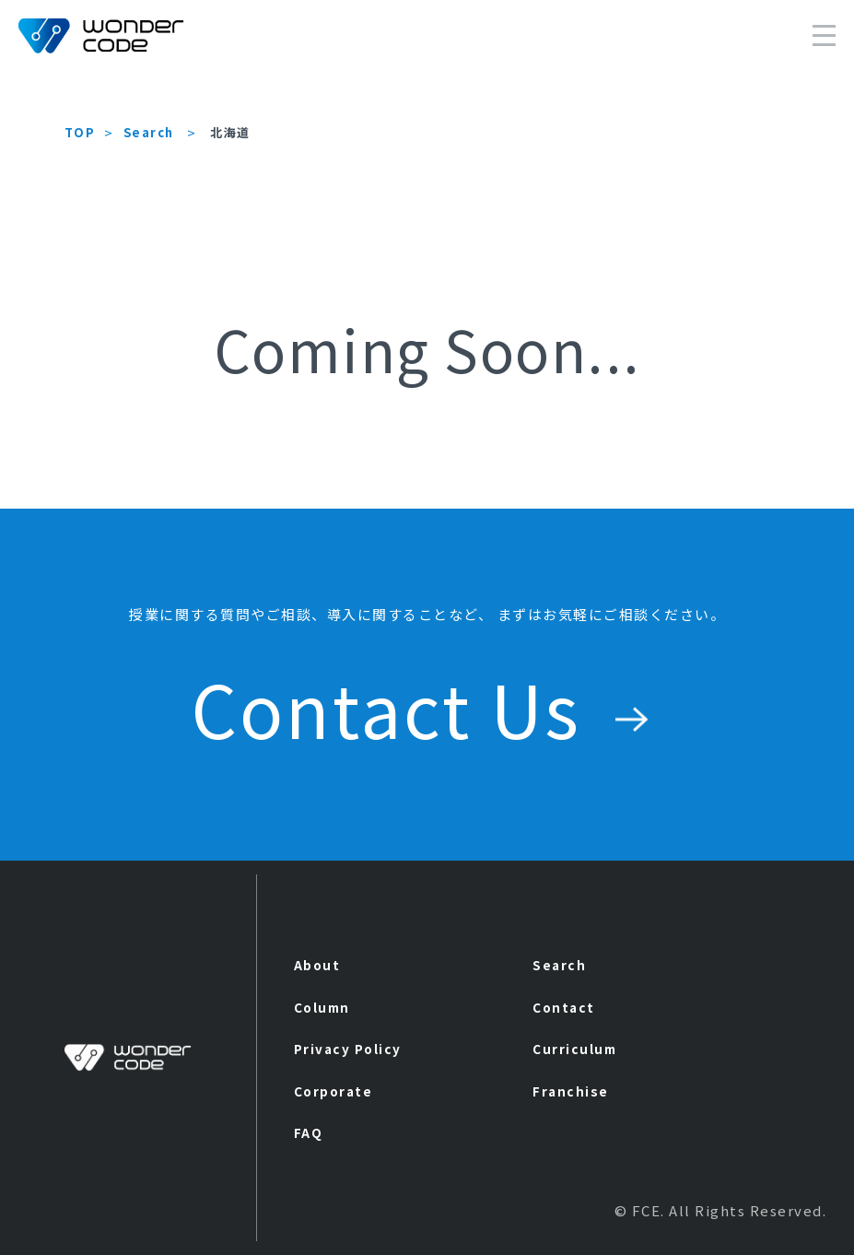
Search (148, 132)
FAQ (308, 1132)
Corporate (333, 1091)
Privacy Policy (348, 1048)
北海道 (230, 132)
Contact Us (427, 707)
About (317, 965)
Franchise (570, 1091)
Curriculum (574, 1048)
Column (322, 1007)
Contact (563, 1007)
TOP (80, 132)
